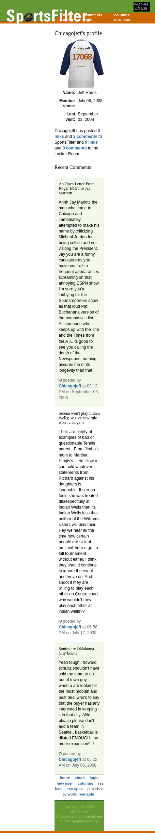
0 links (91, 142)
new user (122, 20)
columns (121, 15)
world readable (80, 794)
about (80, 777)
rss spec (75, 789)
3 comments (85, 136)
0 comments (75, 148)
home (65, 777)
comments (92, 15)
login (87, 20)
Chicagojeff (70, 386)
